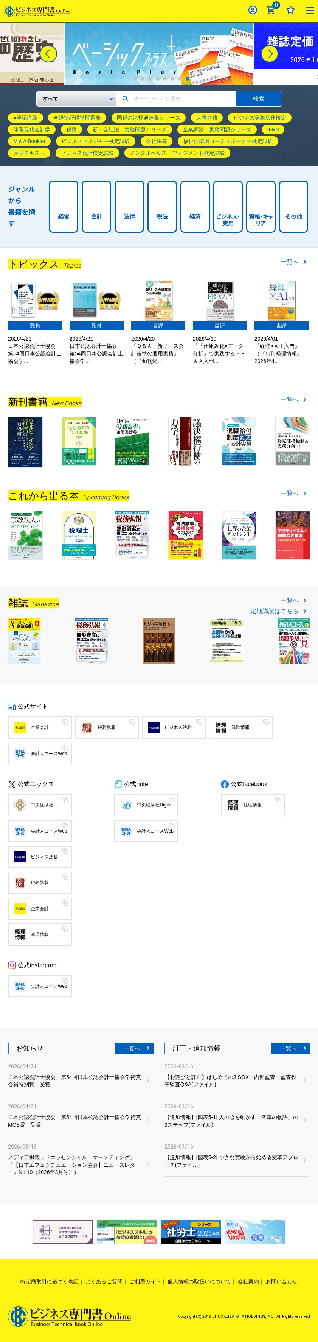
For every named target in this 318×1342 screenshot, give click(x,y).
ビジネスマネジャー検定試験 (95, 141)
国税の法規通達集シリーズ (148, 118)
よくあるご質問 (104, 1281)
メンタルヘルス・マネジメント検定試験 (177, 153)
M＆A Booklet (29, 141)
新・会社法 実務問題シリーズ (130, 129)
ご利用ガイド (145, 1281)
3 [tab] (150, 79)
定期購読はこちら (274, 611)
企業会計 (40, 727)
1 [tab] (135, 79)
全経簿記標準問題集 (77, 118)
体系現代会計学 (31, 129)
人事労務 (206, 118)
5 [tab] (165, 79)
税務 (71, 129)
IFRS (273, 129)
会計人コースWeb (49, 753)
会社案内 (248, 1281)
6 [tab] (172, 79)
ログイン (252, 10)
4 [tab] (157, 79)
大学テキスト (29, 153)
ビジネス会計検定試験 (87, 153)
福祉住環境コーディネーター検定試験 (228, 141)
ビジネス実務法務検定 (259, 118)
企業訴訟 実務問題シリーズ (217, 129)
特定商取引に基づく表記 (49, 1281)
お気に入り (290, 10)
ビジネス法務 (178, 727)
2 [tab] (142, 79)
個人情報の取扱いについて (199, 1281)
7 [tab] (180, 79)
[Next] (269, 53)
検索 (258, 98)
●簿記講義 (25, 118)
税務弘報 (107, 727)
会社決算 (156, 141)
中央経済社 (42, 805)
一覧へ (290, 262)
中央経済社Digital (154, 805)
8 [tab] (187, 79)
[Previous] (48, 53)
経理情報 (240, 727)
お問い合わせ (282, 1281)
